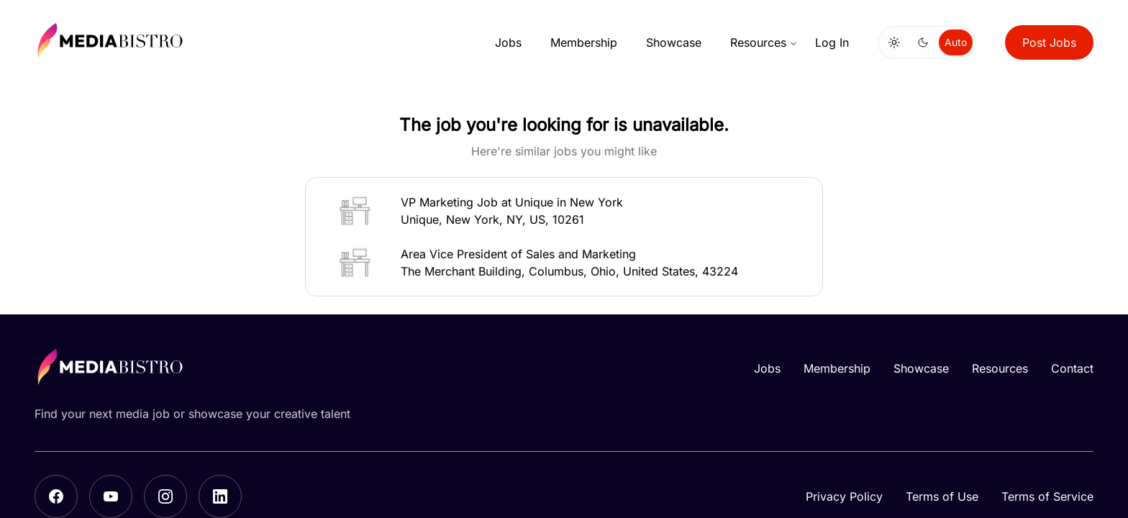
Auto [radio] (956, 42)
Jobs (508, 42)
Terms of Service (1047, 496)
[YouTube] (110, 496)
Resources (764, 42)
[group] (927, 42)
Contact (1072, 368)
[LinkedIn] (220, 496)
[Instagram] (165, 496)
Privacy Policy (844, 496)
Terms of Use (942, 496)
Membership (583, 42)
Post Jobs (1049, 42)
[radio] (894, 42)
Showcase (673, 42)
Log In (832, 42)
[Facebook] (56, 496)
